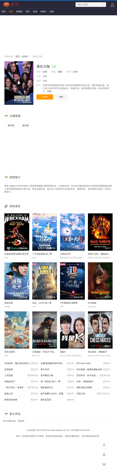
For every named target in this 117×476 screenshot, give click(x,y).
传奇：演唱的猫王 (93, 381)
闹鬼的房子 (21, 381)
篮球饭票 (21, 369)
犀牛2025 (57, 369)
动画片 (43, 11)
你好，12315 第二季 (42, 303)
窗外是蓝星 (57, 399)
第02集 (25, 125)
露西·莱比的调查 (93, 387)
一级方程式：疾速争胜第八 (21, 387)
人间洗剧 (21, 375)
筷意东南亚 (9, 352)
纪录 (45, 72)
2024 (75, 72)
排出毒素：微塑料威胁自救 (93, 369)
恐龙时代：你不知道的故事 (93, 375)
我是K (63, 352)
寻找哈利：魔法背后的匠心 (21, 363)
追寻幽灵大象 (57, 375)
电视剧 (19, 11)
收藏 (61, 97)
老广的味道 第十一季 (57, 381)
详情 (50, 91)
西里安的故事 (21, 399)
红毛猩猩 (92, 303)
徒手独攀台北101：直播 (57, 393)
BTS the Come (93, 363)
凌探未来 (8, 303)
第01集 (11, 125)
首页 (4, 11)
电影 (11, 11)
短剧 (52, 11)
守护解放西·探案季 (69, 303)
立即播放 (44, 97)
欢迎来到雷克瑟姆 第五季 (16, 254)
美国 (60, 72)
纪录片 (25, 56)
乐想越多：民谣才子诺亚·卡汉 (46, 352)
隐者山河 (21, 393)
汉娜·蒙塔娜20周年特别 (57, 363)
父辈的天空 (65, 254)
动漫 (35, 11)
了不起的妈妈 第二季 (42, 254)
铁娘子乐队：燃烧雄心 (98, 254)
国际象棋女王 (57, 387)
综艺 (28, 11)
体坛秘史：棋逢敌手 (97, 352)
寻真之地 (93, 393)
